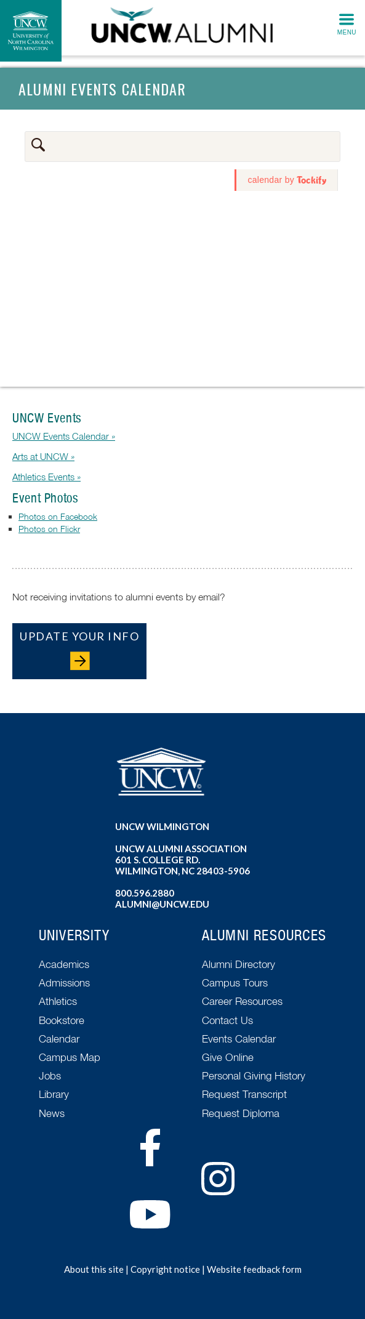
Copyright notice (165, 1269)
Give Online (228, 1057)
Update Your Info (79, 636)
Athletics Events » (46, 476)
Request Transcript (244, 1093)
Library (54, 1093)
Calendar (59, 1038)
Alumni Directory (238, 964)
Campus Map (69, 1057)
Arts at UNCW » (43, 456)
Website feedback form (254, 1269)
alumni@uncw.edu (162, 904)
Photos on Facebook (57, 516)
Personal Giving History (253, 1075)
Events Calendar (239, 1038)
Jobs (50, 1075)
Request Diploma (240, 1113)
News (52, 1113)
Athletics (58, 1000)
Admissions (64, 982)
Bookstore (61, 1020)
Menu (346, 32)
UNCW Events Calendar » (63, 436)
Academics (64, 964)
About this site (94, 1269)
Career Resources (242, 1000)
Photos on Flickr (49, 528)
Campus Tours (235, 982)
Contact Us (227, 1020)
